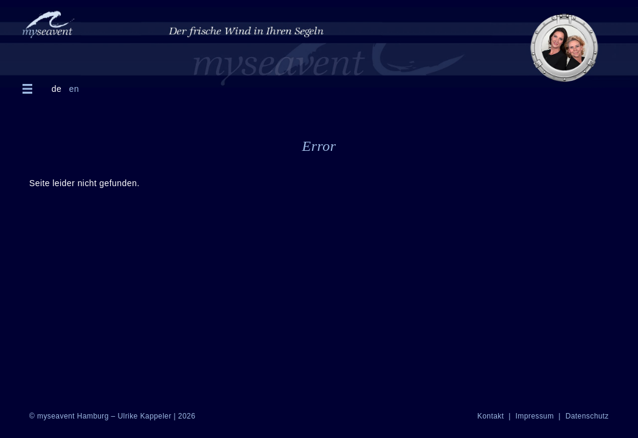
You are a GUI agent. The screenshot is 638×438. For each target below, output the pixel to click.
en (73, 89)
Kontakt (491, 416)
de (56, 89)
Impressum (535, 416)
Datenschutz (587, 416)
